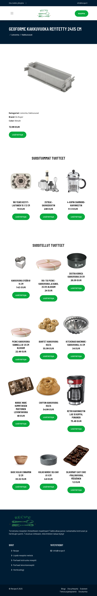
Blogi (63, 588)
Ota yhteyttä (72, 588)
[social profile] (26, 3)
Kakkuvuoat (27, 35)
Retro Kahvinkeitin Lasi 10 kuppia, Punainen (76, 414)
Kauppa (81, 13)
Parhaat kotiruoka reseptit (24, 560)
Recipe (16, 550)
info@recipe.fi (82, 3)
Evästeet (83, 588)
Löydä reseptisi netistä (23, 555)
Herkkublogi (18, 570)
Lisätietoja (17, 135)
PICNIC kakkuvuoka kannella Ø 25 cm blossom (21, 344)
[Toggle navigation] (12, 13)
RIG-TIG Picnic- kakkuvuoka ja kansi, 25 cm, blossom (48, 283)
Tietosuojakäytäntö (68, 591)
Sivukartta (82, 591)
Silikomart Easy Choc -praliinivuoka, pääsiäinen (76, 475)
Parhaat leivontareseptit (23, 565)
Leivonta (15, 35)
